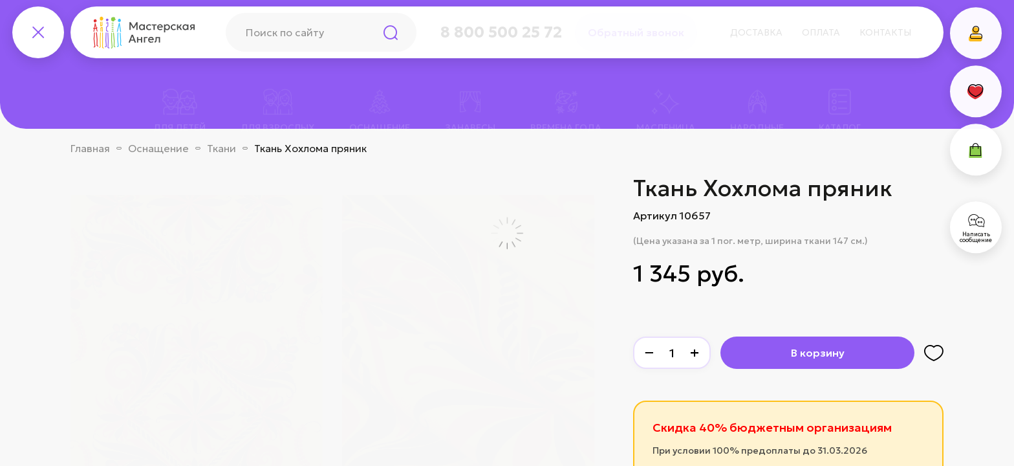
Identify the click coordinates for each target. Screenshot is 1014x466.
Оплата (821, 32)
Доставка (756, 32)
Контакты (885, 32)
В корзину (818, 352)
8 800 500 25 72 (501, 32)
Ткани (221, 148)
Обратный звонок (636, 32)
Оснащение (158, 148)
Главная (90, 148)
